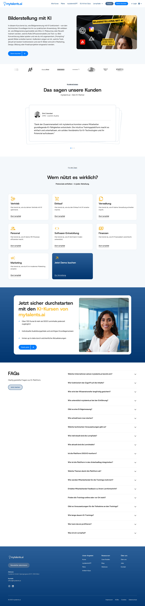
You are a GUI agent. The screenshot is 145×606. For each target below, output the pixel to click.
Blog (103, 563)
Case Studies (106, 559)
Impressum (109, 600)
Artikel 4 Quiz (86, 570)
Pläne (63, 4)
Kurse (84, 559)
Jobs (122, 563)
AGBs (117, 600)
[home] (12, 3)
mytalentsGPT (72, 4)
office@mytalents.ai (14, 581)
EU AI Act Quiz (85, 4)
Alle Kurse (55, 4)
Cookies (123, 600)
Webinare (105, 567)
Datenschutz (133, 600)
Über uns (124, 559)
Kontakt (123, 567)
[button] (98, 3)
